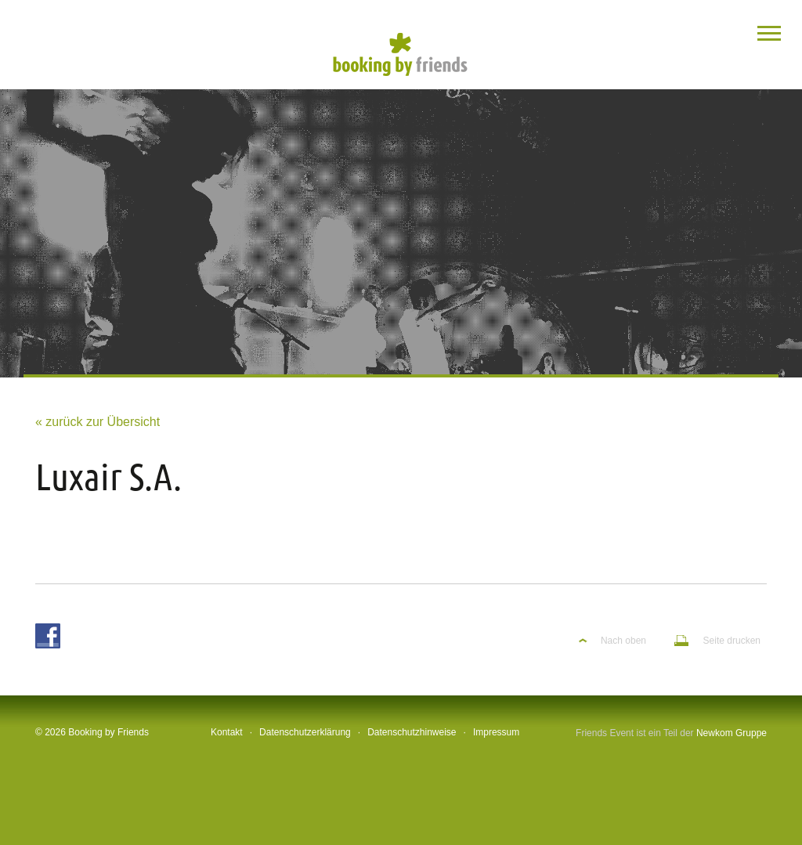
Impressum (496, 732)
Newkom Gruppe (731, 733)
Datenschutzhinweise (411, 732)
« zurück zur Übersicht (97, 421)
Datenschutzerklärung (305, 732)
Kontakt (227, 732)
